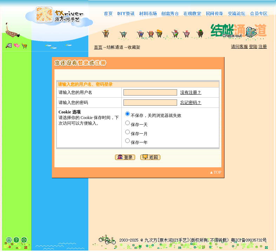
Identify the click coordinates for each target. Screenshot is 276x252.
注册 (262, 46)
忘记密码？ (190, 102)
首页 (98, 47)
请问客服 (239, 46)
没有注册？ (190, 92)
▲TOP (215, 172)
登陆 (253, 46)
